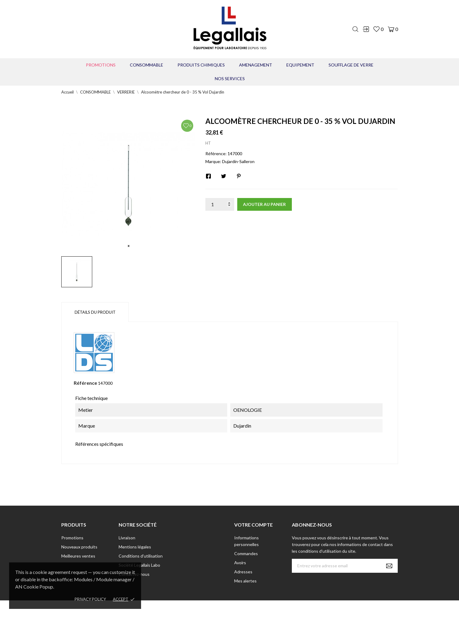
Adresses (243, 571)
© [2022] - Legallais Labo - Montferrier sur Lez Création (218, 609)
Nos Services (230, 78)
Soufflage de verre (351, 64)
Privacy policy (90, 599)
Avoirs (240, 562)
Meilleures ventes (78, 555)
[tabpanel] (128, 184)
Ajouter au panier (264, 204)
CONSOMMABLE (146, 64)
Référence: (216, 153)
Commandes (246, 553)
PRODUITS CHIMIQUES (201, 64)
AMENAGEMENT (255, 64)
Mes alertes (245, 580)
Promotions (101, 64)
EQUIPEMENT (300, 64)
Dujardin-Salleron (238, 161)
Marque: (213, 161)
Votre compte (253, 525)
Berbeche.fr (282, 609)
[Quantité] (219, 204)
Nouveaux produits (79, 546)
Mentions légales (135, 546)
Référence (85, 383)
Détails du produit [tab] (95, 312)
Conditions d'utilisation (141, 555)
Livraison (127, 537)
